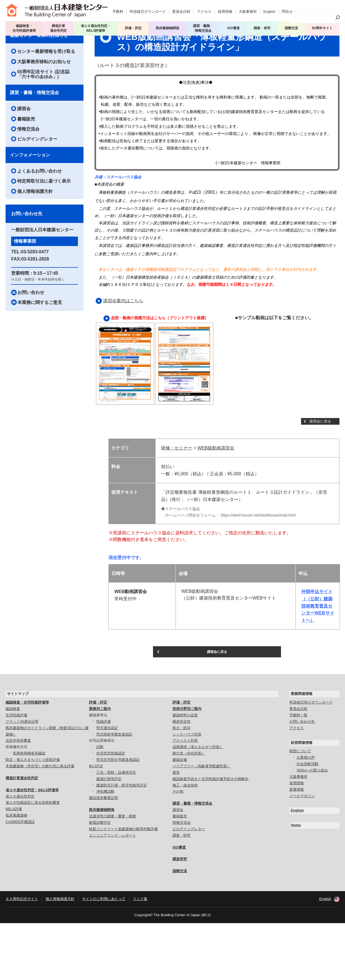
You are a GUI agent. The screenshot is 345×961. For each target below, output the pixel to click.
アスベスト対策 (185, 778)
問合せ (287, 10)
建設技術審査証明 (103, 836)
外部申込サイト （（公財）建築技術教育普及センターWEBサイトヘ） (317, 639)
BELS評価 (14, 847)
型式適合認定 (107, 766)
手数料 (117, 10)
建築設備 (179, 797)
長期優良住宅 (16, 785)
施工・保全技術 (185, 823)
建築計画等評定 (109, 817)
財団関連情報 (301, 780)
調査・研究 (263, 26)
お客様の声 (306, 795)
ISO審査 (179, 885)
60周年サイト (322, 26)
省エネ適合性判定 (20, 834)
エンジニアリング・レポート (112, 873)
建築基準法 (98, 753)
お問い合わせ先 (302, 759)
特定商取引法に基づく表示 (44, 214)
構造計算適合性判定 (22, 816)
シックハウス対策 (186, 772)
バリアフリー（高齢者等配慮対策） (201, 804)
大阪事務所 (248, 10)
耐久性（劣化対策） (188, 791)
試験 (99, 785)
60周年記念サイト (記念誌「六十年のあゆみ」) (43, 107)
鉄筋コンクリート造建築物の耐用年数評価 (123, 867)
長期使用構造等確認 (29, 791)
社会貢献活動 (307, 802)
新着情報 (296, 827)
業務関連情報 (301, 732)
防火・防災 (181, 766)
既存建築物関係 (101, 848)
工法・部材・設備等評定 (116, 810)
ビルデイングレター (37, 172)
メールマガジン (302, 834)
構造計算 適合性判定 (59, 26)
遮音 (176, 810)
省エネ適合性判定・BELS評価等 (32, 828)
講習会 (33, 39)
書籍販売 (26, 152)
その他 (177, 829)
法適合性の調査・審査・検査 (112, 854)
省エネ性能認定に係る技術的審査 (33, 841)
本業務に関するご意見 (40, 335)
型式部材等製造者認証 (114, 772)
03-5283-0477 (35, 285)
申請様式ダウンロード (148, 10)
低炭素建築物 (16, 853)
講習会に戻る (320, 455)
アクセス (204, 10)
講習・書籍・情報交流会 (34, 126)
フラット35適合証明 (22, 759)
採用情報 (225, 10)
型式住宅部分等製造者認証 (118, 797)
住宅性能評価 (16, 753)
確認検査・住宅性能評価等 (27, 740)
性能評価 (103, 759)
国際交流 (291, 26)
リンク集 (140, 937)
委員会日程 (181, 10)
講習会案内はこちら (123, 334)
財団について (300, 789)
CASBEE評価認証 (20, 859)
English (269, 10)
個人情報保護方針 (35, 224)
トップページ (16, 39)
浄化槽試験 (105, 829)
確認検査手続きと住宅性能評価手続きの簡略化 (210, 817)
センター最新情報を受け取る (46, 84)
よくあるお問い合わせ (39, 204)
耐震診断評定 (100, 860)
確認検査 (13, 746)
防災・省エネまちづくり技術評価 (33, 797)
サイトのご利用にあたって (103, 937)
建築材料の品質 (185, 753)
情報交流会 (28, 162)
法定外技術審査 (18, 778)
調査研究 (179, 897)
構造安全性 (181, 759)
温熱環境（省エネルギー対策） (197, 785)
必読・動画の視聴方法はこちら (138, 351)
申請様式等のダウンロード (311, 740)
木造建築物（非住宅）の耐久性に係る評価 (40, 804)
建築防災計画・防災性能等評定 (121, 823)
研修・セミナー (176, 481)
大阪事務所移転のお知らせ (44, 95)
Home (296, 863)
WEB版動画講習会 (216, 481)
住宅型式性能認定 (110, 791)
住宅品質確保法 (101, 778)
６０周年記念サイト (22, 937)
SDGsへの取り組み (312, 808)
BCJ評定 (96, 804)
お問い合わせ (31, 325)
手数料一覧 (298, 753)
